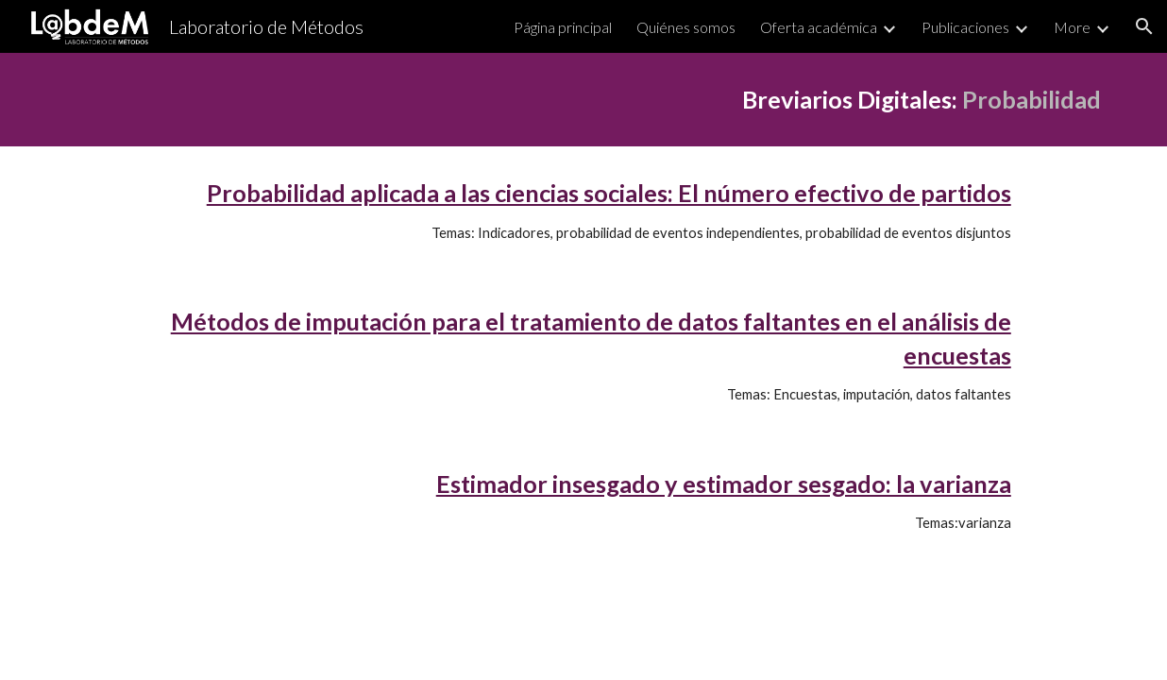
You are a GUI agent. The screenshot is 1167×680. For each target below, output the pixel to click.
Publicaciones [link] (965, 27)
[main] (583, 100)
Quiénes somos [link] (686, 27)
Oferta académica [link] (818, 27)
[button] (1144, 26)
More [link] (1072, 27)
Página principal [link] (563, 27)
